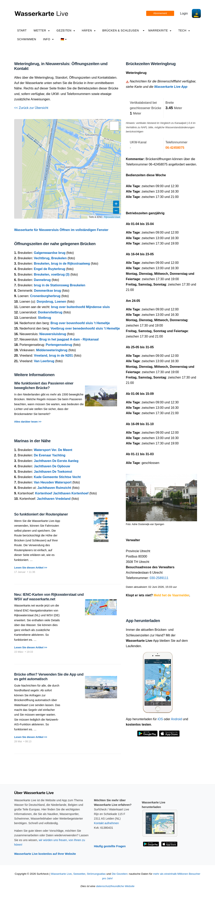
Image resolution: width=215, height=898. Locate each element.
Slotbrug (44, 317)
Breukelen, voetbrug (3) (52, 274)
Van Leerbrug (44, 361)
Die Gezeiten (119, 873)
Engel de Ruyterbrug (49, 269)
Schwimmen (26, 39)
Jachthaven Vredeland (54, 498)
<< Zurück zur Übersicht (31, 108)
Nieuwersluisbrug (52, 334)
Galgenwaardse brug (49, 252)
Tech (184, 30)
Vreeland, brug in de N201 (53, 355)
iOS (160, 719)
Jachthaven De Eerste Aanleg (56, 461)
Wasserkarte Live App (170, 86)
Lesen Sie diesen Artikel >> (30, 567)
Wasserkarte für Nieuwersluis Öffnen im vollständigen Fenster (61, 230)
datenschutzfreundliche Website (115, 886)
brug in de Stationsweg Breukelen (59, 285)
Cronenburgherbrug (45, 296)
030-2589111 (159, 578)
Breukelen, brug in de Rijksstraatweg (62, 263)
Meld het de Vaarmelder (171, 595)
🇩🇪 (64, 39)
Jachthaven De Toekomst (53, 471)
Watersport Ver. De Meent (53, 450)
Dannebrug (42, 280)
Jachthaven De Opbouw (52, 466)
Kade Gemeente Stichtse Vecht (57, 477)
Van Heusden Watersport (53, 482)
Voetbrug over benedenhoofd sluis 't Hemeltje (85, 328)
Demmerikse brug (47, 290)
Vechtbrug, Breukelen (50, 258)
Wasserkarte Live (61, 873)
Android (176, 719)
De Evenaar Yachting (49, 455)
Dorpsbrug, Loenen (51, 301)
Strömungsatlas (96, 873)
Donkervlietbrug (50, 312)
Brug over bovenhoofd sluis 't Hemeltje (80, 323)
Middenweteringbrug (51, 350)
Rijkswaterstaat (112, 217)
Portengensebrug (59, 344)
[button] (114, 125)
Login (184, 13)
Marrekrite (160, 30)
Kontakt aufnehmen (106, 823)
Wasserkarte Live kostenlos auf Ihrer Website (45, 853)
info (48, 39)
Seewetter (79, 873)
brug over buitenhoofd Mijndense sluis (80, 307)
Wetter (41, 30)
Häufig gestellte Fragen (110, 846)
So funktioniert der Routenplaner (41, 514)
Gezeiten (65, 30)
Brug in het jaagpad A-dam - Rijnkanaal (69, 339)
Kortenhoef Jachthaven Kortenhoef (62, 493)
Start (22, 30)
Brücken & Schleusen (120, 30)
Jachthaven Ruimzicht (54, 487)
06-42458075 (175, 147)
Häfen (88, 30)
